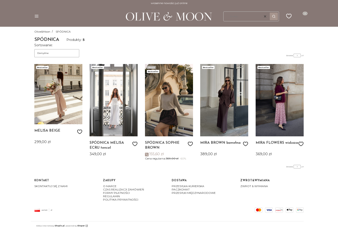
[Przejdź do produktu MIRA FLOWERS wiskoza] (280, 100)
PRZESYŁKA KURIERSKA (188, 186)
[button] (36, 16)
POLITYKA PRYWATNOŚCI (120, 199)
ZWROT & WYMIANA (254, 186)
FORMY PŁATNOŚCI (116, 193)
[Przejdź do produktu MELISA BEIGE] (58, 94)
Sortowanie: (43, 45)
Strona (289, 55)
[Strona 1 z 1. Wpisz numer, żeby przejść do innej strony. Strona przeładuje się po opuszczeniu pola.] (297, 55)
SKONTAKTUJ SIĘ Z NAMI (51, 186)
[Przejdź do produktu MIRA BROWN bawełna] (224, 100)
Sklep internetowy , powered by (60, 226)
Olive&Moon (42, 31)
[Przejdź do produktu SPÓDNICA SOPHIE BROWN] (169, 100)
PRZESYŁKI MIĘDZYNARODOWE (194, 193)
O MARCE (109, 186)
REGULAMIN (111, 196)
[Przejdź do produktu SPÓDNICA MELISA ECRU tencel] (114, 100)
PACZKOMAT (181, 189)
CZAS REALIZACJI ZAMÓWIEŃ (123, 189)
